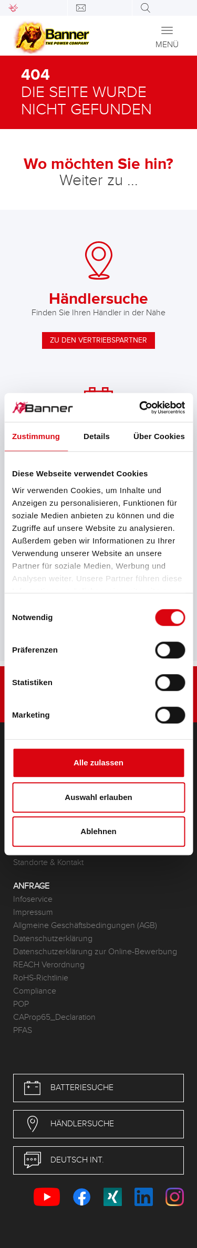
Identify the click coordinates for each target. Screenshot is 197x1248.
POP (21, 1004)
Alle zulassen (98, 762)
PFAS (22, 1031)
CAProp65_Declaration (54, 1017)
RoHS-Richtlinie (40, 978)
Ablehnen (98, 831)
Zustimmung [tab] (36, 436)
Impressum (33, 913)
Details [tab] (97, 436)
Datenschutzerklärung (52, 939)
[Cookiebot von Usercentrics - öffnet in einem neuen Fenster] (140, 407)
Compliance (34, 991)
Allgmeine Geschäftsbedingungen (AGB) (85, 926)
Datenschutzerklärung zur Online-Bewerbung (95, 952)
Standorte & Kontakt (48, 863)
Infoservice (33, 899)
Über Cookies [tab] (159, 436)
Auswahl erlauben (98, 797)
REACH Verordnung (49, 965)
